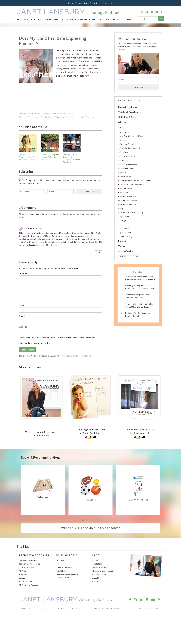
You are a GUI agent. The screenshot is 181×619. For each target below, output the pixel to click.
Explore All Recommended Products (90, 528)
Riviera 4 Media (156, 609)
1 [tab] (83, 520)
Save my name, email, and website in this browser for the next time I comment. (58, 337)
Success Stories (125, 251)
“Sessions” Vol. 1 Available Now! (41, 434)
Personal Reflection (127, 204)
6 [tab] (102, 520)
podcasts (90, 117)
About (116, 19)
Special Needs (125, 232)
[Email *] (61, 191)
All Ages (122, 122)
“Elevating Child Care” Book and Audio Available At (90, 434)
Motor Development (128, 196)
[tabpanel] (43, 490)
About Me (96, 578)
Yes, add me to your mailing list (34, 343)
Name (22, 305)
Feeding (122, 172)
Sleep (121, 224)
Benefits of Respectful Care (131, 136)
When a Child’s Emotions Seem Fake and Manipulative (28, 157)
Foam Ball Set (90, 499)
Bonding (44, 117)
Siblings (122, 220)
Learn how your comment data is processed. (72, 356)
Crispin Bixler (106, 609)
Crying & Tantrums (56, 117)
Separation (124, 216)
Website (23, 327)
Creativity (123, 152)
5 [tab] (98, 520)
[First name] (32, 191)
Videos (121, 246)
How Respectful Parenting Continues (135, 180)
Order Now (108, 3)
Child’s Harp (42, 497)
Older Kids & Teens (127, 117)
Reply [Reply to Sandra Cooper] (99, 253)
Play (121, 208)
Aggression (124, 132)
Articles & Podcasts (29, 19)
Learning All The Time (138, 499)
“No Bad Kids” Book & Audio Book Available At (139, 434)
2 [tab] (86, 520)
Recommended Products (103, 571)
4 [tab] (94, 520)
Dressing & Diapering (128, 164)
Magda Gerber (125, 188)
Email (22, 316)
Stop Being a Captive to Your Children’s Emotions (50, 157)
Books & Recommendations (81, 19)
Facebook (122, 49)
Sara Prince (119, 609)
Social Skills (124, 228)
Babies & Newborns (127, 107)
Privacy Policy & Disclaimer (69, 609)
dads (66, 117)
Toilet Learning (125, 236)
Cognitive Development (129, 148)
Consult (104, 19)
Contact (128, 19)
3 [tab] (90, 520)
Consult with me (99, 574)
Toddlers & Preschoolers (29, 117)
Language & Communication (131, 184)
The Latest (97, 564)
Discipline (123, 160)
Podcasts (122, 241)
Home (95, 560)
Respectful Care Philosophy (131, 212)
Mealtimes (124, 192)
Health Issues (125, 176)
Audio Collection (54, 19)
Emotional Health (77, 117)
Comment (24, 273)
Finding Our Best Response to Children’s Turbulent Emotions (71, 158)
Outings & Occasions (128, 200)
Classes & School (126, 144)
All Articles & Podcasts (29, 585)
